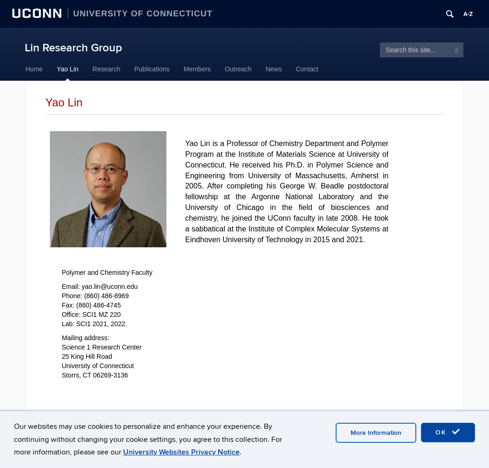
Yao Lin (67, 69)
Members (197, 69)
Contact (307, 69)
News (274, 69)
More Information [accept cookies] (376, 433)
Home (34, 69)
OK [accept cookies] (448, 432)
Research (106, 69)
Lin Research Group (73, 48)
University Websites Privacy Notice (181, 452)
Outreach (238, 69)
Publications (152, 69)
